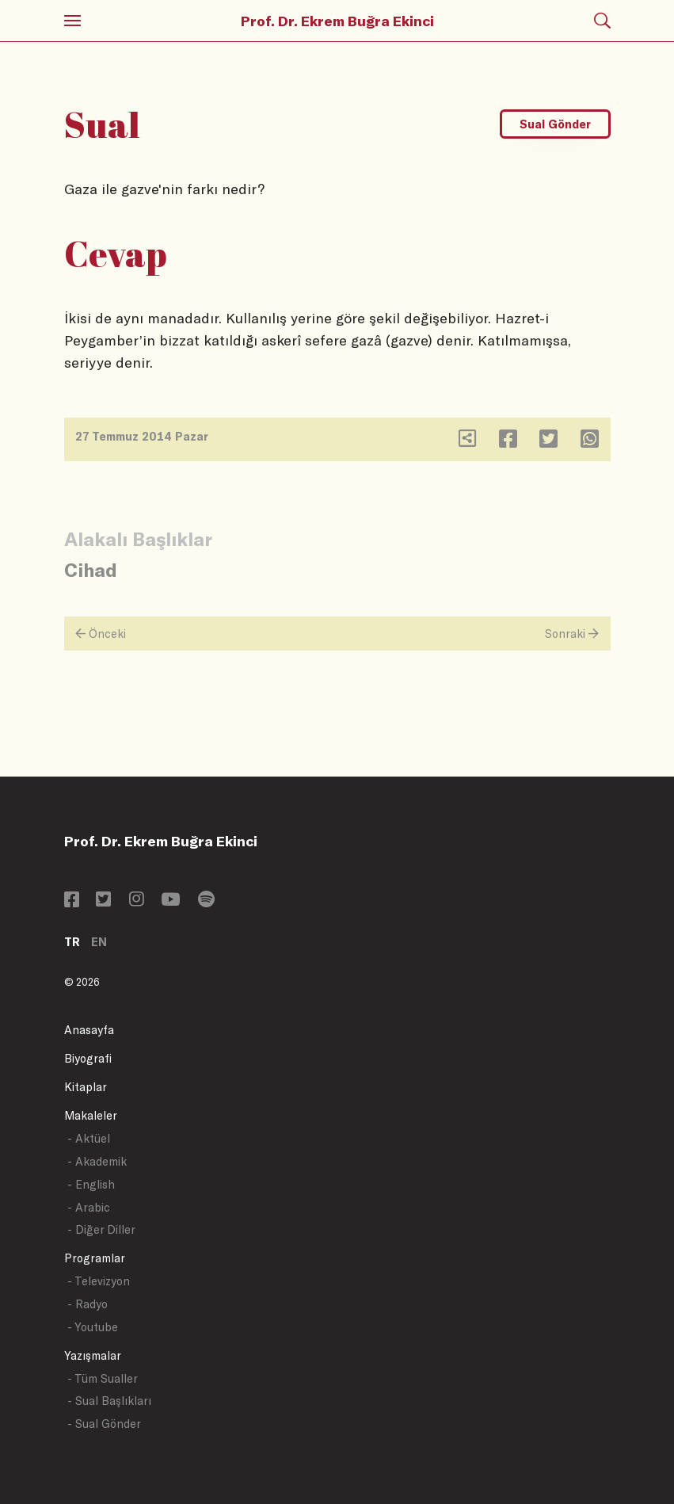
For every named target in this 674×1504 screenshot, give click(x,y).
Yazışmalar (92, 1355)
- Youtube (92, 1327)
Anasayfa (89, 1029)
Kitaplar (85, 1087)
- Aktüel (88, 1138)
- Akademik (97, 1161)
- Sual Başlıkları (109, 1400)
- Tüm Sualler (102, 1378)
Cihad (90, 569)
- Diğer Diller (101, 1229)
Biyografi (88, 1058)
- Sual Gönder (104, 1423)
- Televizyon (98, 1281)
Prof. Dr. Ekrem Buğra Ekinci (337, 20)
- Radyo (87, 1304)
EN (99, 942)
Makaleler (90, 1115)
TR (72, 942)
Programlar (94, 1258)
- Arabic (88, 1207)
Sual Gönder (555, 124)
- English (91, 1184)
